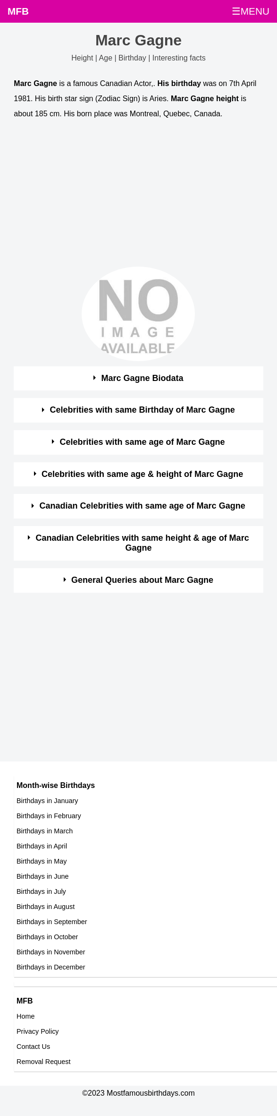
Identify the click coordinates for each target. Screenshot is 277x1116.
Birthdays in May (42, 861)
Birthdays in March (45, 831)
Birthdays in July (41, 891)
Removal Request (43, 1061)
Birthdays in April (42, 846)
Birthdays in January (47, 801)
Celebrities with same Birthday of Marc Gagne (142, 410)
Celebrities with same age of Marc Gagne (142, 442)
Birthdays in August (46, 906)
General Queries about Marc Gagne (142, 580)
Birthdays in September (52, 922)
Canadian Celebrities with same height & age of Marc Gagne (142, 543)
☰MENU (250, 11)
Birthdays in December (51, 967)
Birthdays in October (47, 937)
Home (25, 1016)
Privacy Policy (38, 1031)
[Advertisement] (130, 195)
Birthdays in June (42, 876)
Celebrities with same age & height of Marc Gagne (142, 474)
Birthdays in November (51, 952)
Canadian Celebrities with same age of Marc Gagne (142, 505)
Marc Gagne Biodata (142, 378)
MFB (18, 11)
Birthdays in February (49, 816)
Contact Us (33, 1046)
